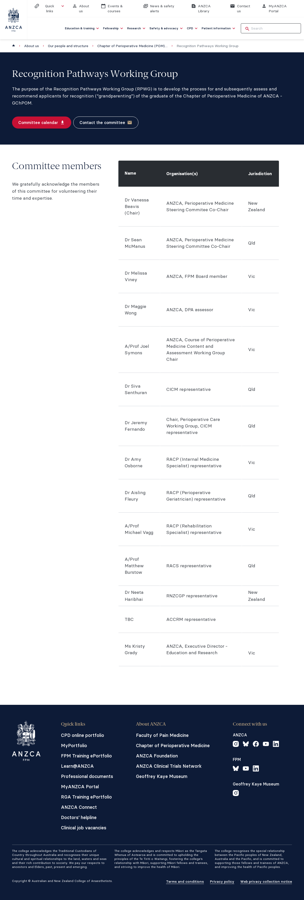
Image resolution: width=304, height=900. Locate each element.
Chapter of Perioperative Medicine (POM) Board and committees (132, 46)
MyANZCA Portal (80, 787)
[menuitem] (82, 28)
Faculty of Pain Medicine (162, 735)
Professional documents (87, 776)
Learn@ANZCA (77, 766)
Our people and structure (68, 46)
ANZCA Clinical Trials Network (169, 766)
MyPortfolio (74, 745)
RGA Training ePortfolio (86, 797)
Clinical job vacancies (83, 828)
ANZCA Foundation (157, 756)
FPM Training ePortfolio (86, 756)
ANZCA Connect (79, 807)
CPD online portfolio (82, 735)
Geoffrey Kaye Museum (161, 776)
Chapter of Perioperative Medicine (173, 745)
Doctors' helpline (79, 817)
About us (31, 46)
